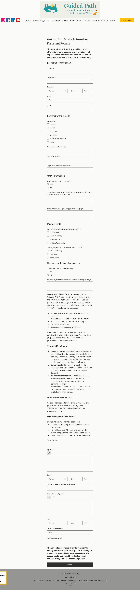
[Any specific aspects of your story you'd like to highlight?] (70, 215)
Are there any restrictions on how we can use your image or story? (69, 280)
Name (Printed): (53, 440)
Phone (50, 96)
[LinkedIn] (13, 20)
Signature (50, 450)
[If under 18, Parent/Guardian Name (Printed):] (69, 488)
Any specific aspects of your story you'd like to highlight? (65, 209)
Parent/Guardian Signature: (56, 494)
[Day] (74, 91)
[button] (127, 20)
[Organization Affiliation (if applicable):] (69, 170)
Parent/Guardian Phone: (55, 529)
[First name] (69, 72)
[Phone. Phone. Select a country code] (50, 100)
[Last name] (69, 81)
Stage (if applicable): (53, 156)
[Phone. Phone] (71, 100)
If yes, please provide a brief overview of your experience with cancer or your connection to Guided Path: (69, 193)
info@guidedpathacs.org (70, 574)
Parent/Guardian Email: (54, 538)
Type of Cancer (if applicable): (56, 147)
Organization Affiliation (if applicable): (59, 166)
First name (51, 68)
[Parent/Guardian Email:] (69, 542)
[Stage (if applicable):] (69, 160)
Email (49, 106)
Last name (51, 78)
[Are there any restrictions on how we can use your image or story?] (70, 286)
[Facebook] (8, 20)
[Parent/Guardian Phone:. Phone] (71, 533)
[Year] (87, 91)
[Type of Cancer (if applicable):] (69, 151)
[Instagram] (3, 20)
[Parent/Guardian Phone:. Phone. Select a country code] (50, 532)
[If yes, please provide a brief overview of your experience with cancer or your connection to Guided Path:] (70, 200)
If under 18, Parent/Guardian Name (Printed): (61, 484)
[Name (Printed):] (69, 444)
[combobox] (57, 91)
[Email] (69, 110)
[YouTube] (18, 20)
